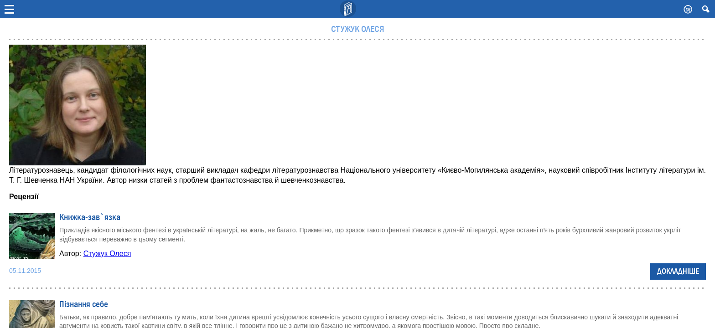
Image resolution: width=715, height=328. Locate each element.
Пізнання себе (83, 304)
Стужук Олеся (107, 253)
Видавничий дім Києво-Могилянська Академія (348, 9)
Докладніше (678, 271)
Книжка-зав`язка (89, 217)
